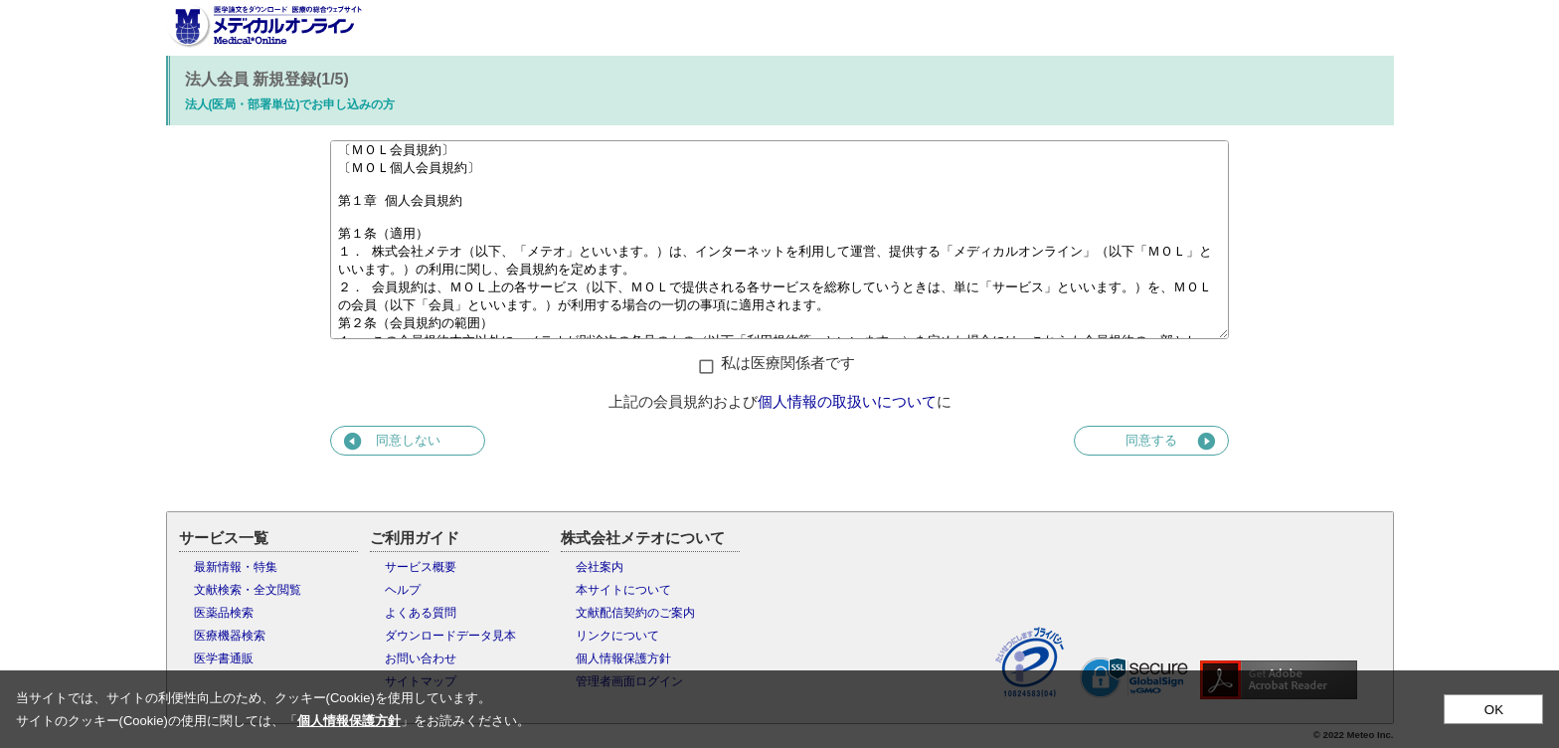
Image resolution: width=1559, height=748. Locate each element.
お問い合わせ (420, 658)
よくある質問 (420, 613)
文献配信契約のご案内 (635, 613)
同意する (1172, 442)
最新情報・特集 (235, 567)
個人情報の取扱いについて (847, 401)
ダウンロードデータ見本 (450, 636)
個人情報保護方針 (623, 658)
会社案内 (599, 567)
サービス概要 (420, 567)
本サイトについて (623, 590)
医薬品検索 (224, 613)
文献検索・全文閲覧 (247, 590)
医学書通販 (224, 658)
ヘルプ (403, 590)
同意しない (391, 442)
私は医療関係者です (788, 362)
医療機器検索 (229, 636)
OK (1493, 709)
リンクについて (617, 636)
